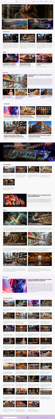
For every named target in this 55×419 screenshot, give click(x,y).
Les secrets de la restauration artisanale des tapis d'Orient (34, 172)
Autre (50, 1)
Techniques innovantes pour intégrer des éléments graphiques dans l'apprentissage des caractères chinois (21, 97)
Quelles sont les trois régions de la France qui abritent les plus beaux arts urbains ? (46, 97)
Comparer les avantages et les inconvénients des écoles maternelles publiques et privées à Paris (8, 97)
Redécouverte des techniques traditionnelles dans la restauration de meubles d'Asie (27, 41)
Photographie (46, 1)
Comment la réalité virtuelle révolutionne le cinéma (33, 331)
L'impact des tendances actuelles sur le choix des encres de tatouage (21, 172)
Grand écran (33, 1)
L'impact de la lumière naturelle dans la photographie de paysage (9, 172)
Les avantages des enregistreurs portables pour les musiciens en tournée (9, 65)
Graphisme (41, 1)
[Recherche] (9, 1)
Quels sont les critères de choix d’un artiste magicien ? (9, 356)
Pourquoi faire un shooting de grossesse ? (14, 6)
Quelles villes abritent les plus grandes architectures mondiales (46, 393)
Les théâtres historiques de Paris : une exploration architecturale (21, 331)
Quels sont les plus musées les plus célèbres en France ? (9, 406)
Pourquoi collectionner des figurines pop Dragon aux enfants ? (34, 368)
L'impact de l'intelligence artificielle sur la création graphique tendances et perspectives (11, 117)
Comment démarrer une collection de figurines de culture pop (21, 318)
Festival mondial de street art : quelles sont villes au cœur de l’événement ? (21, 406)
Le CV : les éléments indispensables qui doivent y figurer (46, 368)
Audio (37, 1)
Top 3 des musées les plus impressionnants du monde (34, 406)
